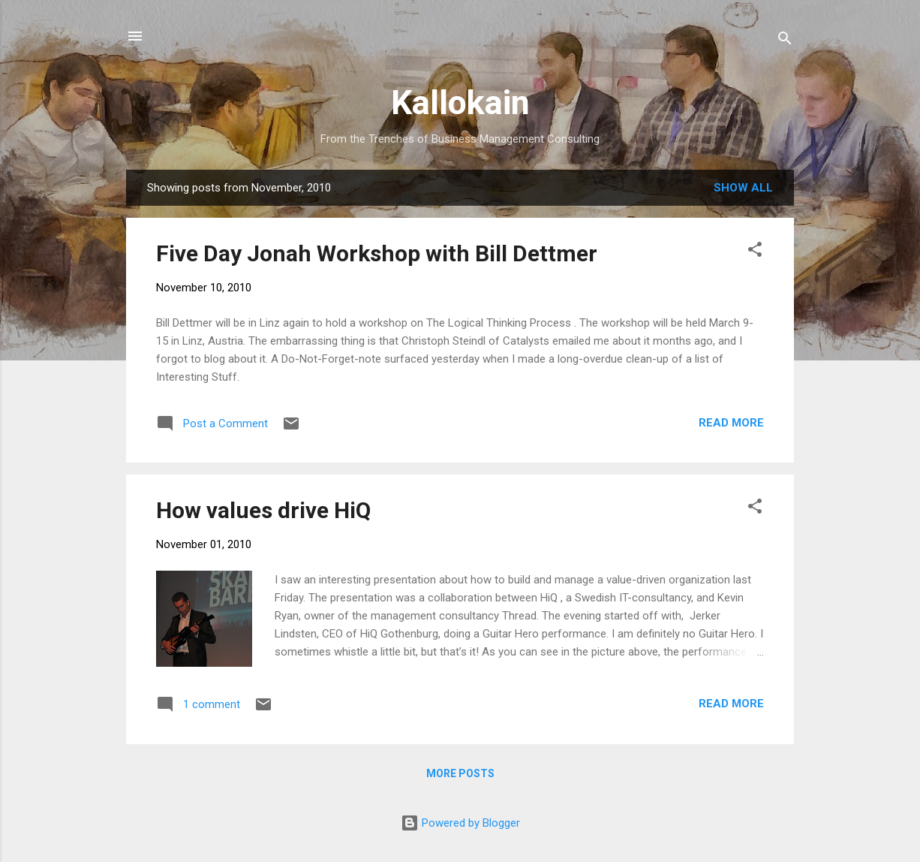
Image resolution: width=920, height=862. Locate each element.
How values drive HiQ (263, 510)
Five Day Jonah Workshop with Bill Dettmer (376, 253)
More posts (460, 773)
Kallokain (460, 102)
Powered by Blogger (460, 823)
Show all (743, 187)
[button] (755, 252)
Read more (731, 422)
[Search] (785, 41)
